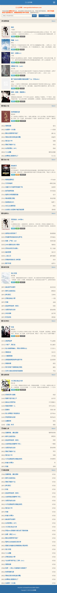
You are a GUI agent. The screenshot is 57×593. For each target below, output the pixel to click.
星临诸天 (14, 166)
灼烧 (6, 302)
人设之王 (8, 256)
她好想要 (8, 252)
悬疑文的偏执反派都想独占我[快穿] (16, 545)
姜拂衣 (7, 409)
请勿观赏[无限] (10, 198)
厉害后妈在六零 (10, 298)
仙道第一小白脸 (10, 129)
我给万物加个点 (10, 144)
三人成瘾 (8, 152)
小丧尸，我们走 (10, 344)
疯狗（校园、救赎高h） (18, 92)
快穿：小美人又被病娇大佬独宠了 (16, 568)
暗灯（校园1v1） (16, 53)
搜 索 (34, 15)
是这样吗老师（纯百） (12, 306)
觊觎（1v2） (15, 40)
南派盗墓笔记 (9, 179)
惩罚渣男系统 (9, 191)
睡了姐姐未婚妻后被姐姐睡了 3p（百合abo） (25, 79)
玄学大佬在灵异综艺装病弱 (14, 371)
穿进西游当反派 (10, 417)
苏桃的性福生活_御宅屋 (13, 259)
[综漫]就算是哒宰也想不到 (13, 359)
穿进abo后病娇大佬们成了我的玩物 (16, 530)
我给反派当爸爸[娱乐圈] (13, 137)
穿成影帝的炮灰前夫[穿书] (13, 237)
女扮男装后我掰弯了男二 (13, 444)
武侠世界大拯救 (10, 394)
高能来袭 (8, 363)
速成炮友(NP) (9, 202)
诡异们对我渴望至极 (11, 194)
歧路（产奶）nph (11, 241)
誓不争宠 (8, 263)
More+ (54, 21)
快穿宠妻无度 (15, 112)
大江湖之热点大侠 (17, 381)
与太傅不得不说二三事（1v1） (15, 560)
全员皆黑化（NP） (11, 148)
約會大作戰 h (9, 462)
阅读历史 (47, 15)
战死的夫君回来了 (11, 233)
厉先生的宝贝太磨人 (11, 248)
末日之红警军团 (10, 206)
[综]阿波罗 (8, 341)
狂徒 (12, 327)
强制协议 (8, 352)
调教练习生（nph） (17, 66)
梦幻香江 (8, 294)
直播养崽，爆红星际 (11, 432)
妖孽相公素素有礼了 (11, 156)
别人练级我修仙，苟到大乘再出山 (16, 348)
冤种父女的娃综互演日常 (13, 542)
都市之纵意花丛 (10, 291)
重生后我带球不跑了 (11, 133)
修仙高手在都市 (10, 287)
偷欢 (12, 27)
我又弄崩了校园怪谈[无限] (13, 367)
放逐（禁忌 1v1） (11, 534)
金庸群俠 (8, 421)
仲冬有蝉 (8, 313)
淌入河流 (14, 273)
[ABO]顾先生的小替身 (12, 244)
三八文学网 (28, 2)
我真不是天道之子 (11, 398)
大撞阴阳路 (9, 356)
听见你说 (8, 317)
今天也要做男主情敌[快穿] (13, 459)
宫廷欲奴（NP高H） (17, 219)
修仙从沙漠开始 (10, 402)
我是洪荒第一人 (10, 406)
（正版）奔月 (9, 424)
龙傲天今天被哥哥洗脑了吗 (14, 187)
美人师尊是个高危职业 (12, 413)
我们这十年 (9, 141)
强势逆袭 (8, 126)
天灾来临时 (9, 183)
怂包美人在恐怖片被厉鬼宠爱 (14, 209)
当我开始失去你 (10, 309)
